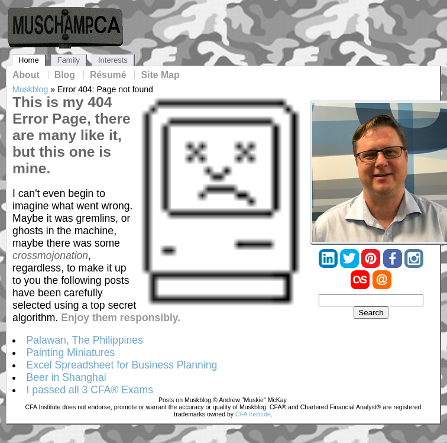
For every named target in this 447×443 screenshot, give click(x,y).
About (26, 75)
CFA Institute (253, 414)
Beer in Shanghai (66, 377)
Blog (64, 75)
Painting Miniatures (71, 352)
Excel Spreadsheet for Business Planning (122, 365)
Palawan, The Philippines (85, 340)
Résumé (108, 75)
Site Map (160, 75)
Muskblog (30, 89)
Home (28, 60)
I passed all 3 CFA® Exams (90, 390)
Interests (113, 60)
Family (68, 60)
